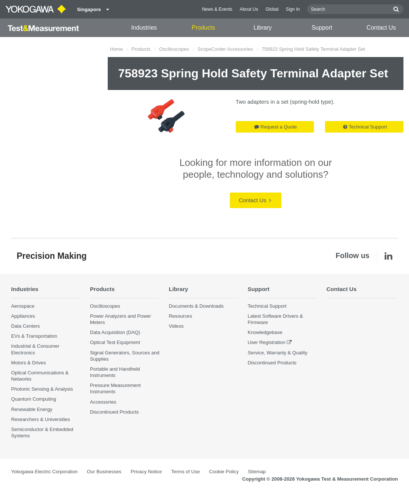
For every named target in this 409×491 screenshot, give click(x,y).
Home (116, 49)
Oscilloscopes (174, 49)
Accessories (103, 402)
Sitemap (257, 471)
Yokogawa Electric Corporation (44, 471)
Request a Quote (275, 127)
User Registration (266, 342)
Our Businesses (104, 471)
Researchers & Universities (40, 419)
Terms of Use (185, 471)
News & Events (217, 9)
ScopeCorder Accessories (225, 49)
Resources (180, 316)
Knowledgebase (265, 332)
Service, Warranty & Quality (277, 352)
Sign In (293, 9)
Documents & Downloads (196, 306)
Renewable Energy (31, 409)
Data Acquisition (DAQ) (115, 332)
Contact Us (381, 27)
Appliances (23, 316)
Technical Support (365, 127)
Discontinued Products (114, 412)
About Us (249, 9)
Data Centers (25, 326)
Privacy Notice (146, 471)
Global (271, 9)
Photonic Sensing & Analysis (42, 389)
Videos (176, 326)
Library (263, 27)
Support (322, 27)
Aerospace (22, 306)
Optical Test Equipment (115, 342)
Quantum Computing (33, 399)
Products (203, 27)
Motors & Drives (28, 362)
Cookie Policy (224, 471)
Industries (144, 27)
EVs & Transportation (34, 336)
